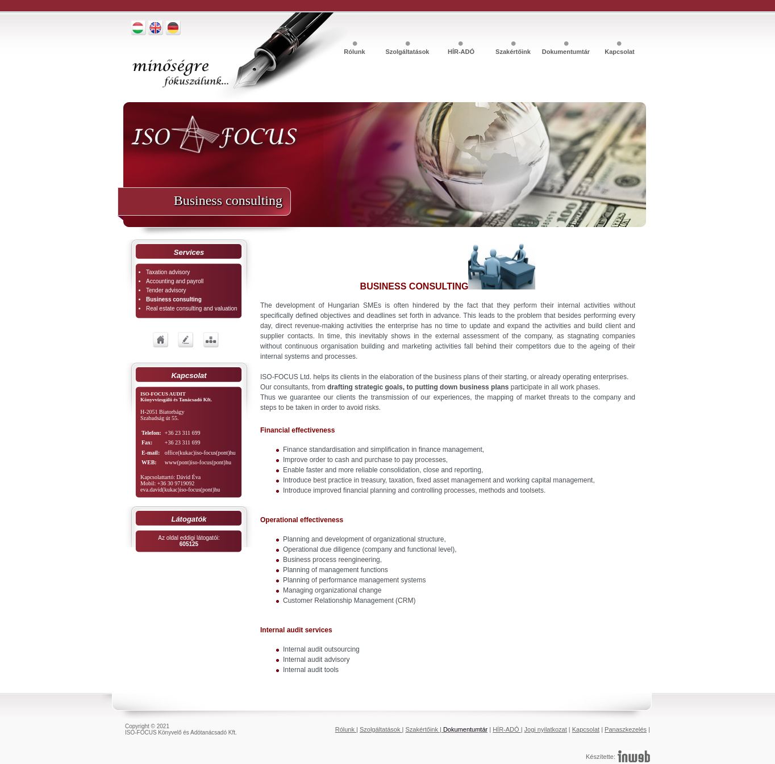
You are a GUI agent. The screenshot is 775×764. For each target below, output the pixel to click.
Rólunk (355, 51)
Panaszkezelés (626, 729)
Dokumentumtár (566, 51)
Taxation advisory (168, 272)
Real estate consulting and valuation (192, 308)
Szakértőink (513, 51)
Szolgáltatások (408, 51)
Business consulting (174, 299)
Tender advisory (166, 290)
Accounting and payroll (174, 281)
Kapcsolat (620, 51)
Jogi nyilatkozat (545, 729)
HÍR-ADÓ (461, 51)
